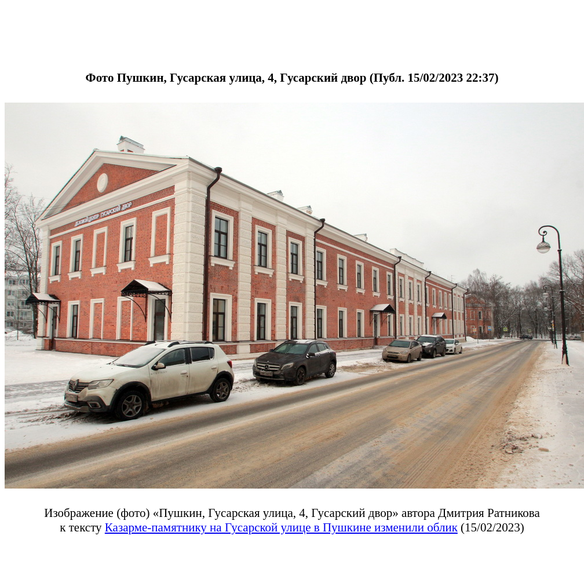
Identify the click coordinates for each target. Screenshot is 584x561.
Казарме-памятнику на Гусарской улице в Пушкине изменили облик (281, 527)
